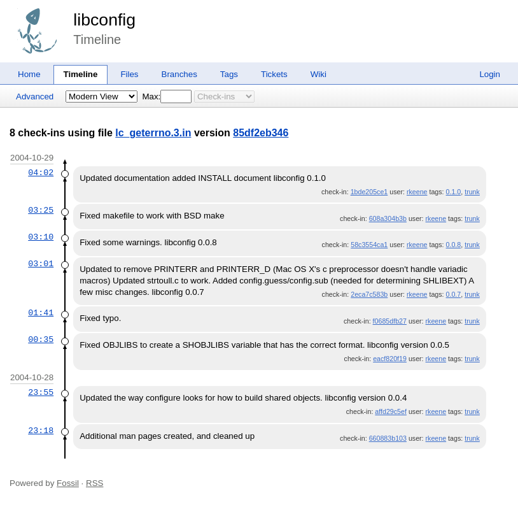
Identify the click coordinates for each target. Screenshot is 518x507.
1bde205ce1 (369, 192)
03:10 (40, 237)
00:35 (40, 339)
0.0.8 (453, 244)
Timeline (81, 74)
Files (129, 74)
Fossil (68, 483)
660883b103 (388, 438)
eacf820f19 (390, 358)
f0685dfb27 (390, 321)
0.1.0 (453, 192)
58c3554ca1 (369, 244)
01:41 (40, 312)
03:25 (40, 210)
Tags (229, 74)
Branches (179, 74)
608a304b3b (388, 218)
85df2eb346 (260, 132)
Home (29, 74)
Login (489, 74)
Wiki (318, 74)
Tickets (274, 74)
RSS (94, 483)
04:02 (40, 172)
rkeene (417, 192)
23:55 (40, 392)
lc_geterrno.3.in (153, 132)
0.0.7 (453, 294)
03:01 (40, 263)
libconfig (104, 19)
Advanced (34, 96)
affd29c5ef (391, 411)
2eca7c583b (369, 294)
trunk (472, 192)
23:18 (40, 430)
